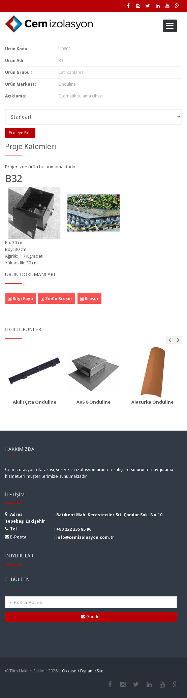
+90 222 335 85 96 (73, 529)
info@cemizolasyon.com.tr (85, 537)
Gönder (91, 616)
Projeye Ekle (20, 133)
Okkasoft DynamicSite (82, 671)
